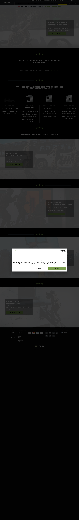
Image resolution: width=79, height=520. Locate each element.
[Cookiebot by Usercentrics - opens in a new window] (60, 251)
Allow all (57, 268)
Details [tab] (39, 254)
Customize (39, 268)
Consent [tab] (21, 254)
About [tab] (58, 254)
